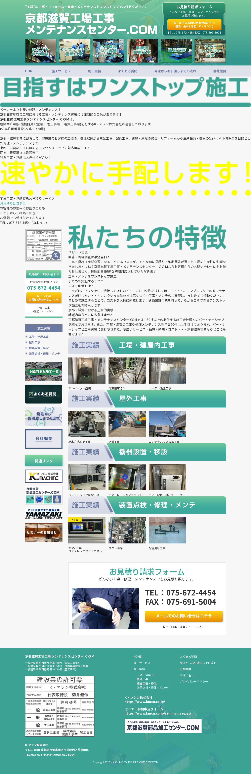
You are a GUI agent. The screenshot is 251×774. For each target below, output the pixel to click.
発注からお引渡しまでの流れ (175, 70)
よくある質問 (127, 70)
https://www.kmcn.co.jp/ (145, 701)
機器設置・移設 (39, 347)
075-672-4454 (43, 287)
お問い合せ (187, 675)
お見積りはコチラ (13, 203)
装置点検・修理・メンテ (44, 353)
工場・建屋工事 (39, 336)
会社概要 (219, 70)
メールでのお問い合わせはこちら (194, 24)
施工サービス (61, 70)
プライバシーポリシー (194, 681)
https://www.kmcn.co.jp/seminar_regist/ (158, 713)
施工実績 (94, 70)
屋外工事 (34, 342)
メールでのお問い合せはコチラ (184, 616)
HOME (30, 70)
